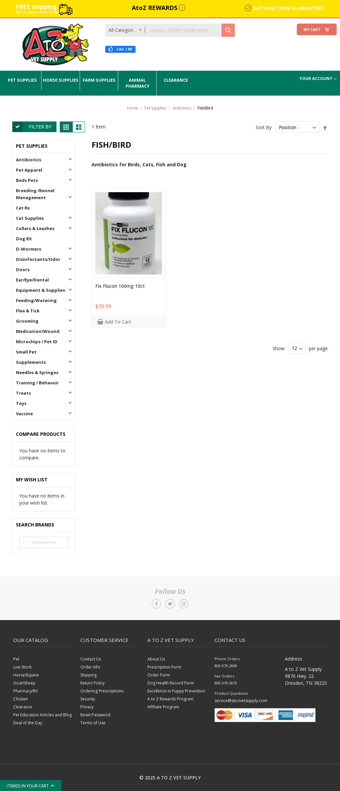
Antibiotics (182, 108)
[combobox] (170, 30)
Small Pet (26, 352)
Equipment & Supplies (40, 290)
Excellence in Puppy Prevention (176, 691)
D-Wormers (28, 249)
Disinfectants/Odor (38, 259)
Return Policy (92, 683)
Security (87, 699)
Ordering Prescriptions (102, 691)
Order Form (158, 675)
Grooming (27, 321)
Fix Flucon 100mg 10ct (120, 286)
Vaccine (24, 414)
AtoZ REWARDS (154, 8)
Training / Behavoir (37, 383)
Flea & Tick (28, 311)
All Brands (69, 525)
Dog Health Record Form (170, 683)
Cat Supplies (30, 218)
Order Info (90, 667)
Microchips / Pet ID (36, 342)
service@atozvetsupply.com (240, 700)
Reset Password (95, 715)
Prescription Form (164, 667)
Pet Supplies (155, 108)
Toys (21, 403)
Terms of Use (93, 723)
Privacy (87, 707)
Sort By (264, 127)
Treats (23, 393)
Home (133, 108)
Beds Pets (27, 180)
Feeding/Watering (36, 300)
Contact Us (90, 659)
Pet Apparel (29, 170)
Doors (23, 270)
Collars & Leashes (35, 228)
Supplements (31, 362)
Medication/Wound (37, 331)
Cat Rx (23, 208)
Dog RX (24, 239)
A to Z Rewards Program (170, 699)
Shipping (88, 675)
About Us (156, 659)
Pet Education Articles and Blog (42, 715)
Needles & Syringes (37, 372)
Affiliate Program (163, 707)
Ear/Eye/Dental (32, 280)
